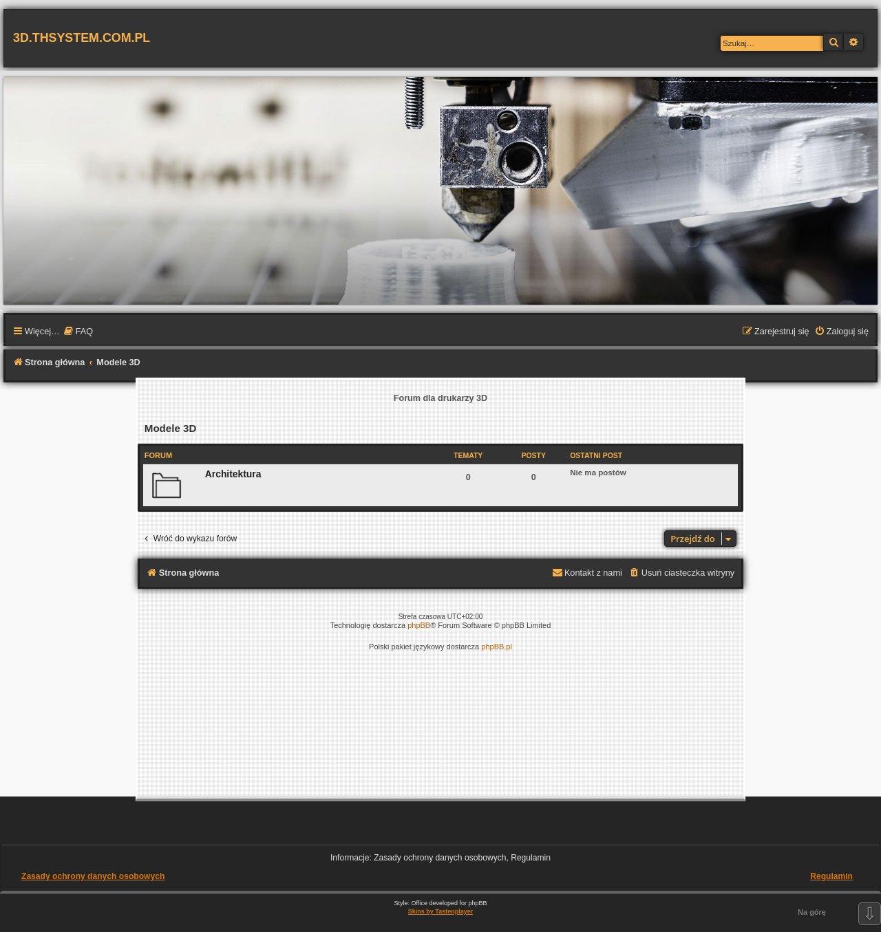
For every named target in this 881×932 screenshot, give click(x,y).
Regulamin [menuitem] (831, 876)
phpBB (418, 625)
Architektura (233, 473)
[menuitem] (78, 332)
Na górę (812, 912)
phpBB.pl (496, 646)
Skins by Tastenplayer (440, 911)
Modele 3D (171, 428)
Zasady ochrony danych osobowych (92, 876)
